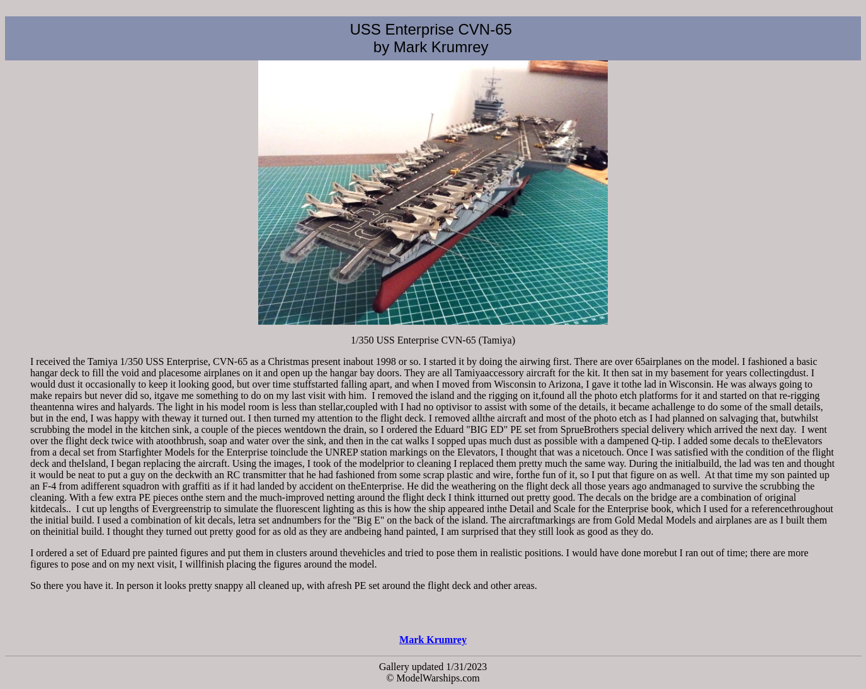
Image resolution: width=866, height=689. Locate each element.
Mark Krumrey (433, 639)
